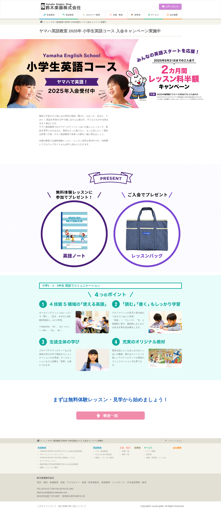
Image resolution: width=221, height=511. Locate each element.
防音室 (149, 454)
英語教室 (68, 15)
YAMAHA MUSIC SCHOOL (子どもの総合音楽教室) (61, 451)
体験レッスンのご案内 (49, 467)
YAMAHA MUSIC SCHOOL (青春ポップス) (57, 458)
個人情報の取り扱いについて (72, 506)
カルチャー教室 (91, 15)
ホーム (46, 22)
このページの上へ (174, 441)
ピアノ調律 (150, 451)
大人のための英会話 (103, 454)
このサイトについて (46, 506)
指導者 (135, 15)
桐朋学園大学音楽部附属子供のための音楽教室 (59, 464)
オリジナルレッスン (48, 461)
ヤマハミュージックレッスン (52, 454)
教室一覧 (125, 454)
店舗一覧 (125, 451)
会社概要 (172, 15)
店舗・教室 (116, 15)
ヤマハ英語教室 (101, 451)
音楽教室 (48, 15)
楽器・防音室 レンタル (156, 458)
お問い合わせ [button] (170, 6)
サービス (153, 15)
